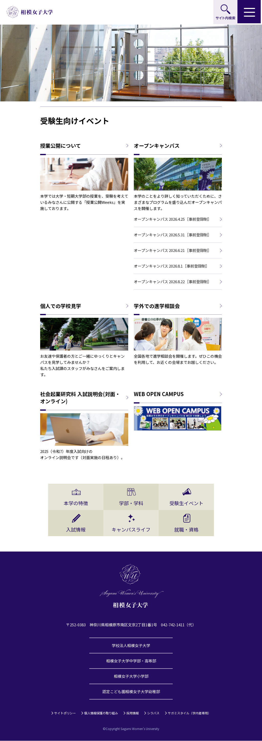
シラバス (153, 713)
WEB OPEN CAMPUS (159, 394)
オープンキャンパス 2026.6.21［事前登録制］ (173, 250)
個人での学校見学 (60, 306)
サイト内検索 (225, 12)
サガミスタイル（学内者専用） (189, 713)
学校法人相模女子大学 (131, 645)
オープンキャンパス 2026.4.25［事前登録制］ (173, 219)
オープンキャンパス (157, 145)
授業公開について (60, 145)
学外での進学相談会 (157, 306)
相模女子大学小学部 (131, 676)
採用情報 (132, 713)
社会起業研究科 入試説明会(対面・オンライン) (80, 398)
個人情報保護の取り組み (101, 713)
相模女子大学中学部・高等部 (131, 661)
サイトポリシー (65, 713)
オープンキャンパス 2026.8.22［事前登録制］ (173, 281)
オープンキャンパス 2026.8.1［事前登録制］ (172, 266)
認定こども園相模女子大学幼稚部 (131, 691)
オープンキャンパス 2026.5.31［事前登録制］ (173, 234)
